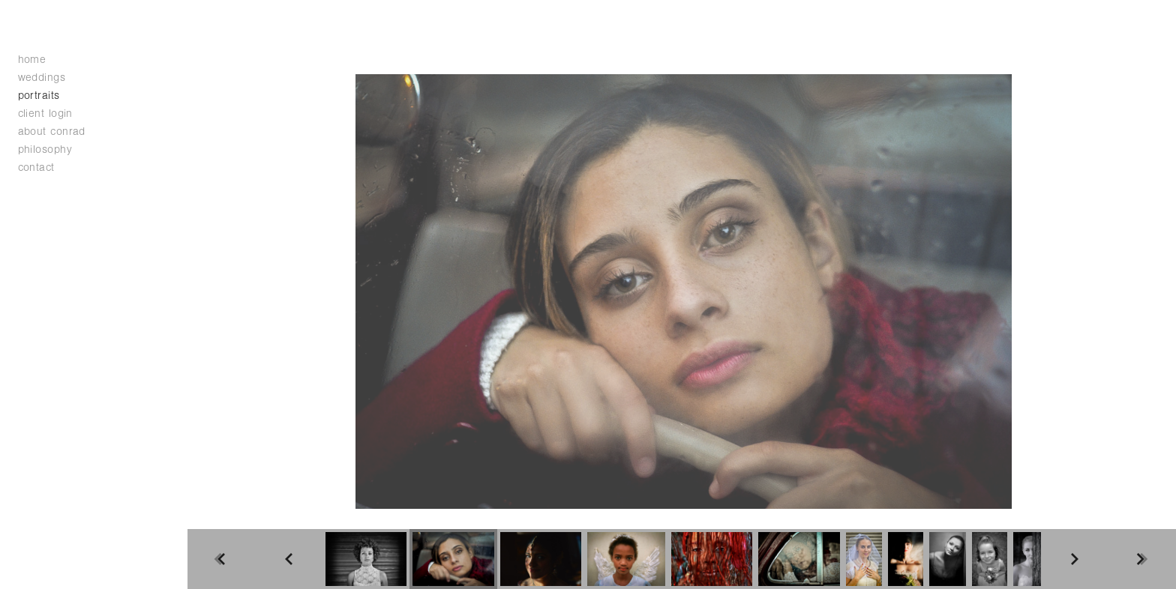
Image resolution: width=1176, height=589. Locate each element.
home (32, 59)
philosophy (45, 149)
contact (36, 167)
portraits (39, 95)
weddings (49, 77)
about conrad (52, 131)
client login (45, 113)
